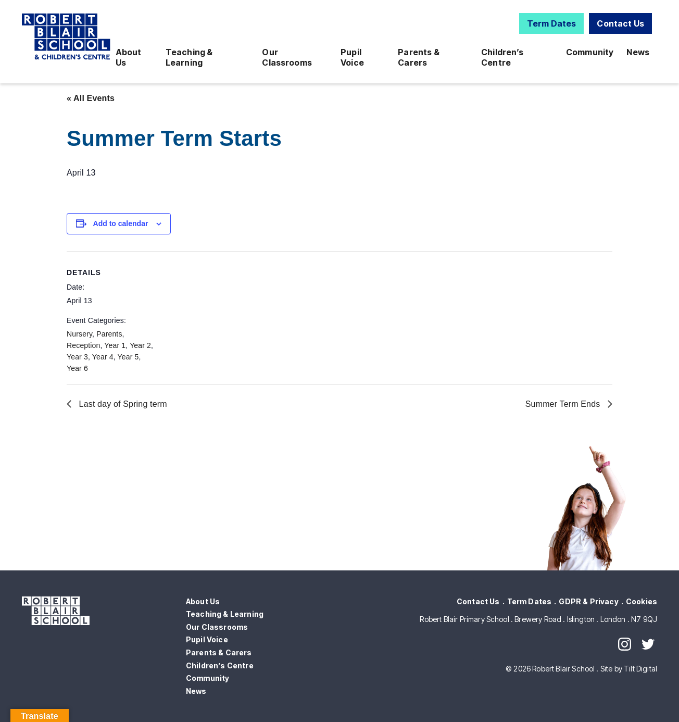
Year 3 (77, 357)
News (637, 52)
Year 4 (103, 357)
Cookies (641, 601)
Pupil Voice (352, 57)
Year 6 (77, 368)
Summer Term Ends (563, 404)
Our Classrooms (287, 57)
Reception (83, 345)
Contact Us (620, 23)
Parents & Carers (418, 57)
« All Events (91, 98)
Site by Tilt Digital (628, 668)
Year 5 (128, 357)
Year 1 (114, 345)
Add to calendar (120, 223)
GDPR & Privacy (588, 601)
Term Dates (551, 23)
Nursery (79, 334)
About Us (129, 57)
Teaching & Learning (189, 57)
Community (589, 52)
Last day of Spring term (122, 404)
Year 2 (140, 345)
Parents (109, 334)
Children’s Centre (502, 57)
